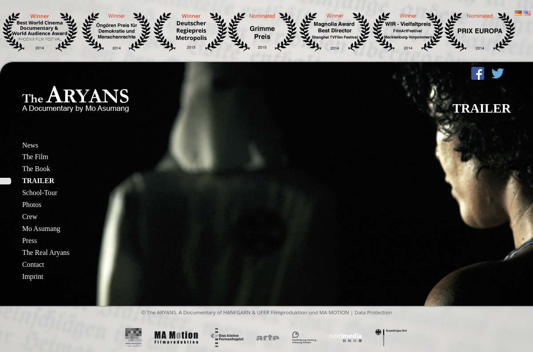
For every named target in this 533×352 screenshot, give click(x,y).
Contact (33, 264)
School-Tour (39, 192)
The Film (35, 156)
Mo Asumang (41, 228)
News (30, 145)
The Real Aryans (45, 252)
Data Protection (373, 312)
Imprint (32, 276)
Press (29, 240)
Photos (31, 204)
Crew (29, 216)
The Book (36, 168)
